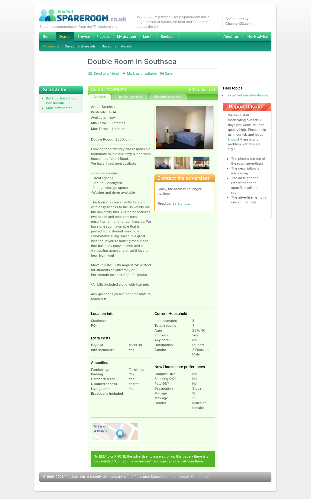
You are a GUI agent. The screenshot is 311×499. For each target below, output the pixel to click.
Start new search (59, 108)
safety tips (181, 203)
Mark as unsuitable (142, 73)
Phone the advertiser (167, 97)
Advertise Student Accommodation (103, 36)
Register (168, 36)
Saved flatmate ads (117, 46)
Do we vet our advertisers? (247, 95)
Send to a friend (106, 73)
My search (50, 46)
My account (127, 36)
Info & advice (256, 36)
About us (231, 36)
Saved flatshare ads (80, 46)
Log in (148, 36)
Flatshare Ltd (75, 477)
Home (47, 36)
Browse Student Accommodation (83, 36)
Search (65, 37)
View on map (115, 431)
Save (168, 73)
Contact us (199, 477)
